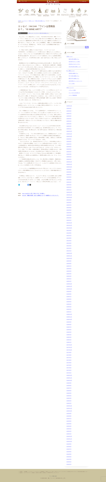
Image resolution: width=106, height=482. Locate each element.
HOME (19, 20)
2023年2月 (69, 187)
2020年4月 (69, 273)
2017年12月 (69, 344)
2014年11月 (69, 438)
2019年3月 (69, 306)
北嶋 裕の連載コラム (73, 73)
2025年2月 (69, 126)
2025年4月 (69, 121)
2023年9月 (69, 169)
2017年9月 (69, 352)
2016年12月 (69, 375)
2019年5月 (69, 301)
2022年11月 (69, 194)
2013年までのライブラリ (74, 64)
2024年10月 (69, 136)
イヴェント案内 (72, 90)
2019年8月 (69, 294)
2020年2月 (69, 278)
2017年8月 (69, 355)
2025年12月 (69, 105)
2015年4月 (69, 426)
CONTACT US (49, 472)
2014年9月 (69, 444)
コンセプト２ (36, 471)
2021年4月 (69, 243)
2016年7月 (69, 388)
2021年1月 (69, 250)
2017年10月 (69, 349)
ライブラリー (25, 20)
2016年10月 (69, 380)
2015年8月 (69, 416)
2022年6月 (69, 207)
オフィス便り (72, 83)
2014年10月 (69, 441)
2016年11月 (69, 377)
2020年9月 (69, 260)
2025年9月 (69, 108)
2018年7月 (69, 327)
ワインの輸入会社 (53, 476)
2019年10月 (69, 288)
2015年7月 (69, 418)
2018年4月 (69, 334)
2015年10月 (69, 410)
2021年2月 (69, 248)
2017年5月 (69, 362)
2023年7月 (69, 174)
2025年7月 (69, 113)
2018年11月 (69, 316)
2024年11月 (69, 133)
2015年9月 (69, 413)
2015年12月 (69, 405)
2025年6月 (69, 116)
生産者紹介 (42, 471)
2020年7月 (69, 266)
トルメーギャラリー (27, 472)
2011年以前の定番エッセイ (75, 66)
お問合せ (44, 472)
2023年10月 (69, 166)
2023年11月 (69, 164)
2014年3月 (69, 459)
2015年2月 (69, 431)
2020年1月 (69, 281)
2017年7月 (69, 357)
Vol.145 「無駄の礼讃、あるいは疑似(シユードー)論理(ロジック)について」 (40, 195)
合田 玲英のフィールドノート (75, 81)
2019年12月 (69, 283)
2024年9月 (69, 138)
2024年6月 (69, 146)
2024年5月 (69, 149)
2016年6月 (69, 390)
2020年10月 (69, 258)
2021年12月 (69, 222)
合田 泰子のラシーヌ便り (74, 61)
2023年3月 (69, 184)
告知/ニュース (48, 471)
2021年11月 (69, 225)
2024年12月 (69, 131)
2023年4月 (69, 182)
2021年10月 (69, 227)
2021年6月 (69, 238)
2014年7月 (69, 449)
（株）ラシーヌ (22, 1)
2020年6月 (69, 268)
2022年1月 (69, 220)
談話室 (21, 472)
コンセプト (31, 471)
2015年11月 (69, 408)
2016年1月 (69, 403)
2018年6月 (69, 329)
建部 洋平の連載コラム (74, 78)
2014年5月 (69, 454)
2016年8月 (69, 385)
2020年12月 (69, 253)
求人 (53, 471)
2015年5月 (69, 423)
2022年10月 (69, 197)
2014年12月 (69, 436)
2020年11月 (69, 255)
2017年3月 (69, 367)
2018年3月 (69, 337)
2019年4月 (69, 304)
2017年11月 (69, 347)
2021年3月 (69, 245)
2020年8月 (69, 263)
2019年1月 (69, 311)
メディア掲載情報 (73, 95)
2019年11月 (69, 286)
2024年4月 (69, 151)
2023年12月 (69, 161)
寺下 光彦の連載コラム (74, 75)
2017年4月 (69, 365)
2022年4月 (69, 212)
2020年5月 (69, 271)
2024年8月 (69, 141)
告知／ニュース (70, 87)
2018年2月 (69, 339)
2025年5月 (69, 118)
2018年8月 (69, 324)
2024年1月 (69, 159)
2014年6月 (69, 451)
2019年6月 (69, 299)
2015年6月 (69, 421)
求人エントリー (58, 471)
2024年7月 (69, 144)
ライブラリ (64, 471)
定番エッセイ (31, 20)
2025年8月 (69, 110)
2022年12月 (69, 192)
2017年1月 (69, 372)
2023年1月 (69, 189)
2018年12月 (69, 314)
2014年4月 (69, 456)
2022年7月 (69, 205)
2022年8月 (69, 202)
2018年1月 (69, 342)
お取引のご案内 (38, 472)
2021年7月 (69, 235)
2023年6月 (69, 177)
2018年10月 (69, 319)
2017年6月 (69, 360)
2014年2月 (69, 461)
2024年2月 (69, 156)
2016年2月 (69, 400)
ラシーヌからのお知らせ (74, 92)
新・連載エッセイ (71, 70)
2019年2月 (69, 309)
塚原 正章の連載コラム (40, 20)
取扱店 (33, 472)
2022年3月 (69, 215)
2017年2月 (69, 370)
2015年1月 (69, 433)
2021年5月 (69, 240)
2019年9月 (69, 291)
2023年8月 (69, 172)
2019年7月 (69, 296)
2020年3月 (69, 276)
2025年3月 (69, 123)
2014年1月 (69, 464)
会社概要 (26, 471)
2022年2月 (69, 217)
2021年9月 (69, 230)
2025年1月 (69, 128)
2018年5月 (69, 332)
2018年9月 (69, 321)
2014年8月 (69, 446)
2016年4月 (69, 395)
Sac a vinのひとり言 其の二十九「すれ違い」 (33, 193)
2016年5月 (69, 393)
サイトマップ (56, 472)
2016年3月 (69, 398)
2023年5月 (69, 179)
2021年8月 (69, 233)
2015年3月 (69, 428)
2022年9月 (69, 199)
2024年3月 (69, 154)
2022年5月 (69, 210)
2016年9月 (69, 383)
